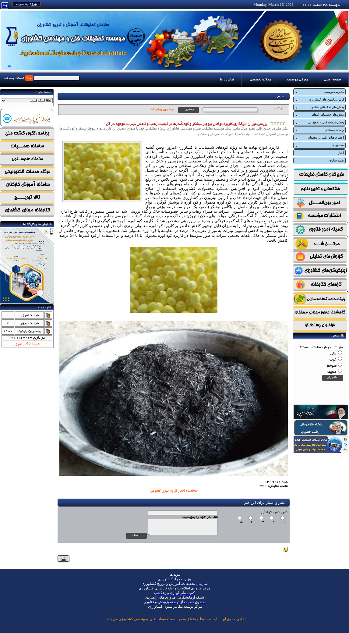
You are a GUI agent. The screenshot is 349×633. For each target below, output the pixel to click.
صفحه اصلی (332, 79)
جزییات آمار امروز (27, 344)
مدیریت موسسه (319, 92)
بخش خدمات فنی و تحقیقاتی (319, 122)
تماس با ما (227, 79)
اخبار (341, 153)
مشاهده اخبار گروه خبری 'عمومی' (173, 491)
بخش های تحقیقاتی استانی (319, 115)
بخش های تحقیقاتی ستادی (319, 107)
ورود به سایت (26, 4)
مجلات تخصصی (260, 79)
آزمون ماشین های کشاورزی (319, 99)
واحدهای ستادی (319, 130)
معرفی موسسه (297, 79)
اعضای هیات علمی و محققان (319, 138)
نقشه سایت (336, 160)
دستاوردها (319, 145)
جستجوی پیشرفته (14, 78)
